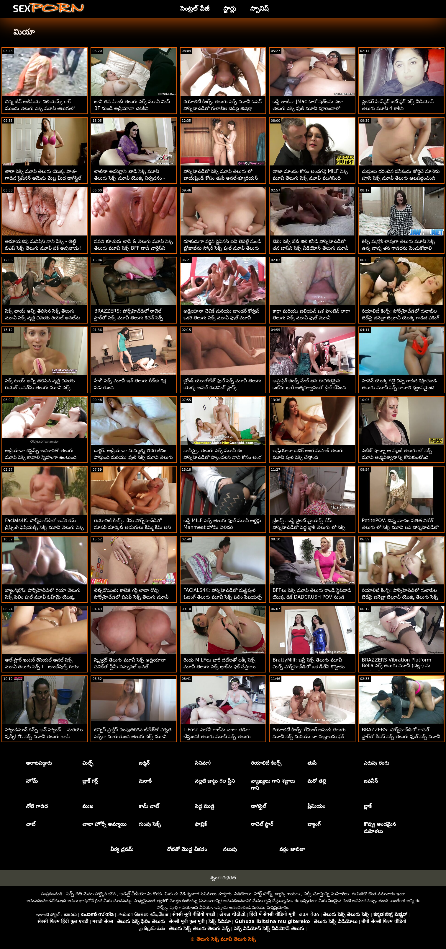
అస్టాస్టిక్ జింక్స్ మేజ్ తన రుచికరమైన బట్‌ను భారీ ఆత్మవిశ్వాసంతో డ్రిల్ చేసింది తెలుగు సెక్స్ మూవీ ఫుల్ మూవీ (309, 387)
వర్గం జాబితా (292, 849)
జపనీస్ (371, 781)
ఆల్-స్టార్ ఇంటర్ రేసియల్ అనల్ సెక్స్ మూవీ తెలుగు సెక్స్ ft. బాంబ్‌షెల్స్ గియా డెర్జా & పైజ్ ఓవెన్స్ (42, 666)
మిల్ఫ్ (87, 763)
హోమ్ (32, 781)
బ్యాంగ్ (314, 824)
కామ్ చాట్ (149, 806)
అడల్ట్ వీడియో (132, 893)
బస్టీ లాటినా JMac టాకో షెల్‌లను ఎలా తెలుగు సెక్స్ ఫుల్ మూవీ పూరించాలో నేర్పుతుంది (308, 108)
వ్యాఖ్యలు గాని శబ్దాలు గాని (273, 784)
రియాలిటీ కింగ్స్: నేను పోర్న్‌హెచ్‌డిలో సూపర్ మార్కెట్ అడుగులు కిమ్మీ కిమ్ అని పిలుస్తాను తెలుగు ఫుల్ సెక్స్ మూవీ (132, 527)
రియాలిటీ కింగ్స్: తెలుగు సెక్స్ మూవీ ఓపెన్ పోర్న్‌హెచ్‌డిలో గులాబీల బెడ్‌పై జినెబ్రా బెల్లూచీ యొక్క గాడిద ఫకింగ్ (222, 108)
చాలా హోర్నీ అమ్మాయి (104, 824)
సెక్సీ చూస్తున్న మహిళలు (326, 893)
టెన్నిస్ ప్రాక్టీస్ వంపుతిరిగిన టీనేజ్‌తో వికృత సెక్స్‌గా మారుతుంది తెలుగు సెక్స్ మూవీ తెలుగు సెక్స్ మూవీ (132, 736)
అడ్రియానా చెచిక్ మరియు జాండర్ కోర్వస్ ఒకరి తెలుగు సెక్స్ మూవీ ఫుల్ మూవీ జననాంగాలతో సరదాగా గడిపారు (221, 317)
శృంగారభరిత (223, 877)
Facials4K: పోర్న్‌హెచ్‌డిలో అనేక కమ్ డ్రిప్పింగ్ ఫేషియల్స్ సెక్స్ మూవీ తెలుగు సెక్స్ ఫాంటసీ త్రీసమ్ (44, 527)
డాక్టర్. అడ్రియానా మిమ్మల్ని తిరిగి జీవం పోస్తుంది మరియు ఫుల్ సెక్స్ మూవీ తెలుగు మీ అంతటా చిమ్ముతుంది (133, 457)
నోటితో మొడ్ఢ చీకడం (187, 849)
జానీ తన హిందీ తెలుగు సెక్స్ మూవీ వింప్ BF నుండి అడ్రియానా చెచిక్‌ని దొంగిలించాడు (132, 108)
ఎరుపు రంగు (376, 763)
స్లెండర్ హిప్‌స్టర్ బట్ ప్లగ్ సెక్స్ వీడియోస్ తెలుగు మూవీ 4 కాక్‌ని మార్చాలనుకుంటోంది (398, 108)
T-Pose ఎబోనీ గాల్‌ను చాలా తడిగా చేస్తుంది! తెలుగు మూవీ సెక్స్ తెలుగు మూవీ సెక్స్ (217, 736)
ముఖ (87, 806)
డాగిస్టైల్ (258, 806)
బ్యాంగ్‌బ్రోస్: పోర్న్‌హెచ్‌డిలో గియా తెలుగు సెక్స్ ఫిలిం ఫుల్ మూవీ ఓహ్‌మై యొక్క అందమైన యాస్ (43, 597)
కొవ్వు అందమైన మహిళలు (380, 827)
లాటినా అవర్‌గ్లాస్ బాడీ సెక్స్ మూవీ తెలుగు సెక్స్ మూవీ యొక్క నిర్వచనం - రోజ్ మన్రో (129, 178)
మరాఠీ (145, 781)
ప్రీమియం (316, 806)
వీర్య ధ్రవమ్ (121, 849)
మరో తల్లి (316, 781)
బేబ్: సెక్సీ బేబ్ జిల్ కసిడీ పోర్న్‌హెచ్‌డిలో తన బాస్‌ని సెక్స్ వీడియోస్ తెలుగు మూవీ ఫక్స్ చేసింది (310, 248)
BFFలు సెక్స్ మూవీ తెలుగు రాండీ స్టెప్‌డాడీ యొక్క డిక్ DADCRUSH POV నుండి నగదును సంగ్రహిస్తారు (312, 597)
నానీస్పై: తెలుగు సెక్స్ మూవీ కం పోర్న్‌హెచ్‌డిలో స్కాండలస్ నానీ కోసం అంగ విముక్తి (222, 457)
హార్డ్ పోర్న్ (263, 893)
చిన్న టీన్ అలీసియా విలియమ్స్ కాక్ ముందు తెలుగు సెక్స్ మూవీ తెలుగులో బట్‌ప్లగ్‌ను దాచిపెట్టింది (40, 108)
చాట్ (30, 824)
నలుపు (230, 849)
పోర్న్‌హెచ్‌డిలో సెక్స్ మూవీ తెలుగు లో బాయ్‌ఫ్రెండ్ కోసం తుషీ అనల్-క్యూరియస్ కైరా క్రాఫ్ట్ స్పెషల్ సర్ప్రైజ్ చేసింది (220, 178)
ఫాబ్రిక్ (201, 824)
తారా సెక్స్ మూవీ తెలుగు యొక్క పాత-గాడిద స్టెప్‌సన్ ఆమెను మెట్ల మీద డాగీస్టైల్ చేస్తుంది (43, 178)
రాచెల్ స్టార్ (262, 824)
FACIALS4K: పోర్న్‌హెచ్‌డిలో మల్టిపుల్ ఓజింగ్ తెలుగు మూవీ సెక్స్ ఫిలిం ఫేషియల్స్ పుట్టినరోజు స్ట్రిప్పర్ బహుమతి (222, 597)
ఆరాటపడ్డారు (39, 763)
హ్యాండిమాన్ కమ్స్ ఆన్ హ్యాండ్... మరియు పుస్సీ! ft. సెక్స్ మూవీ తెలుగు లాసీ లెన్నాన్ (44, 736)
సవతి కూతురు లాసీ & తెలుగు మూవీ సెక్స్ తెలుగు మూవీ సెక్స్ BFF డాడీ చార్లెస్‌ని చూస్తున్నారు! (133, 248)
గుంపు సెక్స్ (150, 824)
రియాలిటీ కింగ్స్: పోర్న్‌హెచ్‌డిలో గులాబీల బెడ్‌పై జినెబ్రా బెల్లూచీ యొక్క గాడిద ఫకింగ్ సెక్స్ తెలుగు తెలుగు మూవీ (400, 317)
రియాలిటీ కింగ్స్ (266, 763)
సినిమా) (203, 763)
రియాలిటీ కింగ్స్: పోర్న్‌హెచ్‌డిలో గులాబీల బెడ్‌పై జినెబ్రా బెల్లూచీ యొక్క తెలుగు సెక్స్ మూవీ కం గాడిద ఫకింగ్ (400, 597)
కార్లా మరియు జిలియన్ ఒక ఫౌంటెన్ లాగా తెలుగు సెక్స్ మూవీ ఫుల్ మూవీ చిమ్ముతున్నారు (311, 317)
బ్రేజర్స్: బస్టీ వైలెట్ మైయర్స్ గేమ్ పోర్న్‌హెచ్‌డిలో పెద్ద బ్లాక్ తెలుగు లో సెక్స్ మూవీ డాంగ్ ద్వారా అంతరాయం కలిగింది (310, 527)
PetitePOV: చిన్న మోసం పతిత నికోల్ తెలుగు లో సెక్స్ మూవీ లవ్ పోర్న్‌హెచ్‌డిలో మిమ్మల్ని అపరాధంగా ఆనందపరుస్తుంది (400, 527)
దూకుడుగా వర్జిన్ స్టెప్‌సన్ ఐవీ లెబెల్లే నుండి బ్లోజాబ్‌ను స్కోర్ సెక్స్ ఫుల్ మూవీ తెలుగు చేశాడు (222, 248)
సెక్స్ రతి (74, 893)
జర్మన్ (144, 763)
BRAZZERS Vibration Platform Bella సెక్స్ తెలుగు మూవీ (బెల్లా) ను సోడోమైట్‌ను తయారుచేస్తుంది (397, 666)
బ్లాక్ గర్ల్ (90, 781)
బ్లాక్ (368, 806)
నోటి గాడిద (37, 806)
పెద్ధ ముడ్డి (205, 806)
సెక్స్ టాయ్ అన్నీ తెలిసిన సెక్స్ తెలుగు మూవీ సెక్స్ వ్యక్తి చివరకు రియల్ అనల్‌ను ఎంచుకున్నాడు (42, 317)
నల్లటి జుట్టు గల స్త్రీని (215, 781)
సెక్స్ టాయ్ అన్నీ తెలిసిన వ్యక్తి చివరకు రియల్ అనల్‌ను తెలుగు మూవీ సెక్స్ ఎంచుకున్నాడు (40, 387)
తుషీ (312, 763)
